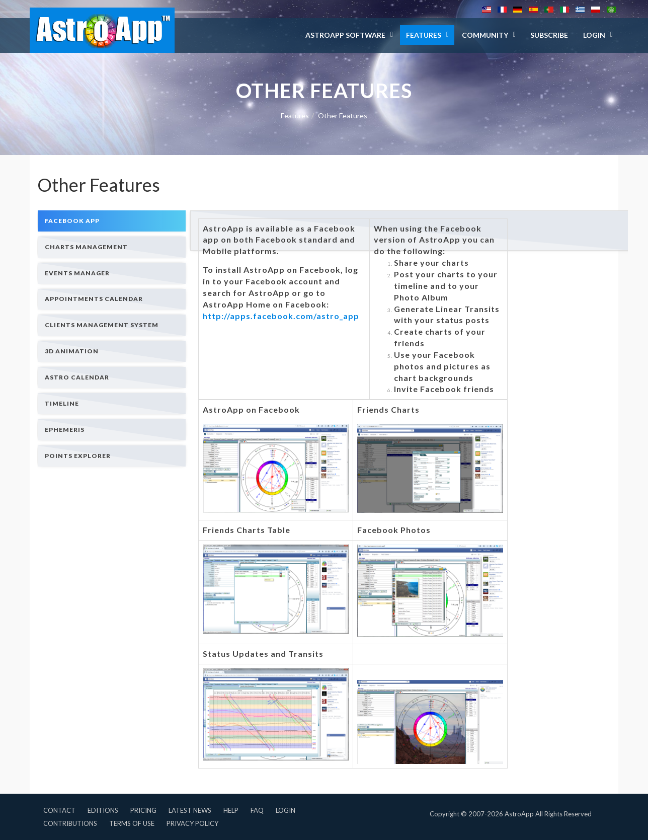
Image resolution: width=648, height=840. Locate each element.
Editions (103, 810)
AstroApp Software (345, 35)
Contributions (70, 823)
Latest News (190, 810)
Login (285, 810)
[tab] (112, 220)
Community (485, 35)
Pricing (143, 810)
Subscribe (549, 35)
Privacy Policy (192, 823)
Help (230, 810)
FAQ (257, 810)
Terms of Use (131, 823)
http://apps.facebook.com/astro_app (281, 316)
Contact (59, 810)
